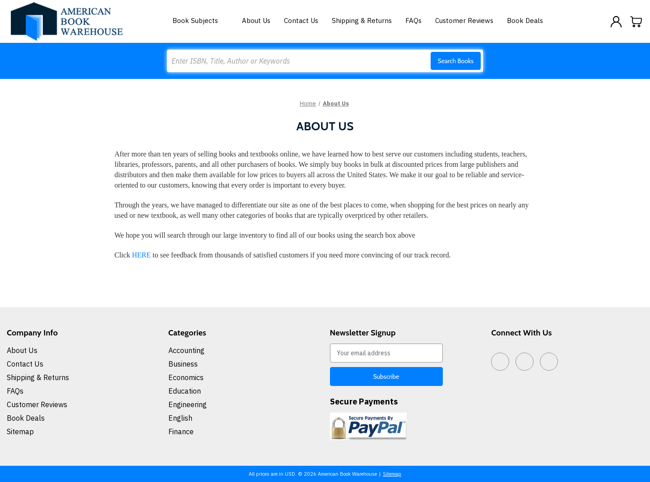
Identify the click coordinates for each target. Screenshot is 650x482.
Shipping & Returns (362, 20)
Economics (186, 377)
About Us (256, 20)
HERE (141, 255)
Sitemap (20, 431)
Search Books (456, 61)
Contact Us (301, 20)
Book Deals (525, 20)
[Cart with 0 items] (636, 21)
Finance (181, 431)
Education (184, 390)
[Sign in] (616, 21)
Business (183, 363)
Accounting (186, 350)
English (180, 417)
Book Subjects (200, 20)
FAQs (413, 20)
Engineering (187, 404)
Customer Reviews (464, 20)
